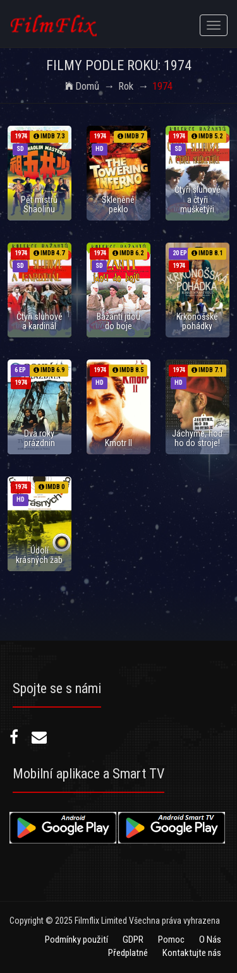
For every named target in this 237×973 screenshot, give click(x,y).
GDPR (133, 939)
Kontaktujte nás (191, 952)
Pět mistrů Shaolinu (39, 204)
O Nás (210, 939)
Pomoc (171, 939)
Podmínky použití (76, 939)
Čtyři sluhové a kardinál (39, 321)
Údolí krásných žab (39, 555)
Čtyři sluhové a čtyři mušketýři (197, 199)
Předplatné (128, 952)
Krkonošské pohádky (197, 321)
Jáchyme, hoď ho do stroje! (197, 438)
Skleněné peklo (118, 204)
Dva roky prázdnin (39, 438)
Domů (82, 86)
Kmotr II (118, 443)
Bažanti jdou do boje (118, 321)
